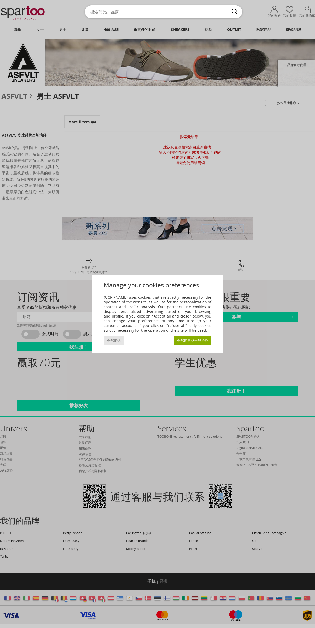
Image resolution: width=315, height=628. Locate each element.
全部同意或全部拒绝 (192, 341)
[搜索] (234, 11)
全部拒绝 (114, 341)
